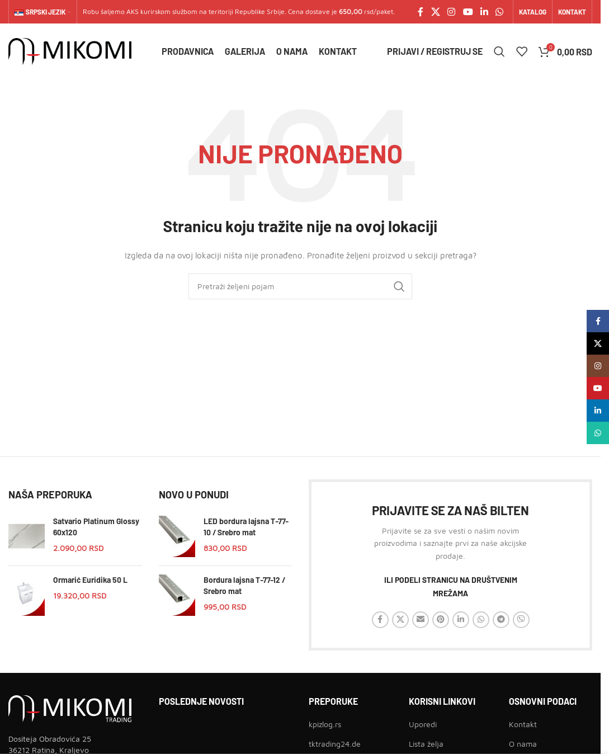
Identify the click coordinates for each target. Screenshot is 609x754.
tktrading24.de (335, 743)
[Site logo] (69, 50)
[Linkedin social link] (484, 11)
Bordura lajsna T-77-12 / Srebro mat (244, 585)
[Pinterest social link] (440, 619)
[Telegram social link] (501, 619)
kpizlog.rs (325, 724)
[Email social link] (420, 619)
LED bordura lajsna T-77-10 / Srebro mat (246, 526)
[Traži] (499, 51)
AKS (132, 11)
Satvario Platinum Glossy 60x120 (96, 526)
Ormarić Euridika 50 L (90, 580)
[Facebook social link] (420, 11)
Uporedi (423, 724)
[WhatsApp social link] (499, 11)
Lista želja (426, 743)
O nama (523, 743)
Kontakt (523, 724)
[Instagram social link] (451, 11)
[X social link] (435, 11)
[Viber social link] (521, 619)
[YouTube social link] (467, 11)
